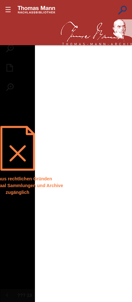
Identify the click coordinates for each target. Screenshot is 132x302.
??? (36, 9)
